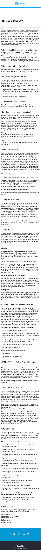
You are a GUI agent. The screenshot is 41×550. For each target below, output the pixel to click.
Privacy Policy (20, 546)
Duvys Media (22, 548)
